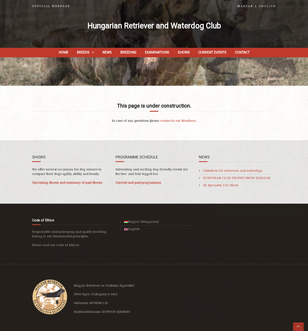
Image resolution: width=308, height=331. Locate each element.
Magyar (245, 6)
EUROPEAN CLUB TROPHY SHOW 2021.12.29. (237, 178)
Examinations (157, 52)
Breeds (83, 52)
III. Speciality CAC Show (220, 185)
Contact (242, 52)
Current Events (212, 52)
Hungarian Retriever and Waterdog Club (154, 25)
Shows (184, 52)
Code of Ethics (67, 245)
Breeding (128, 52)
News (107, 52)
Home (63, 52)
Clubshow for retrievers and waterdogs (232, 170)
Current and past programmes (138, 182)
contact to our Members (178, 120)
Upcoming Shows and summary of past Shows (67, 182)
